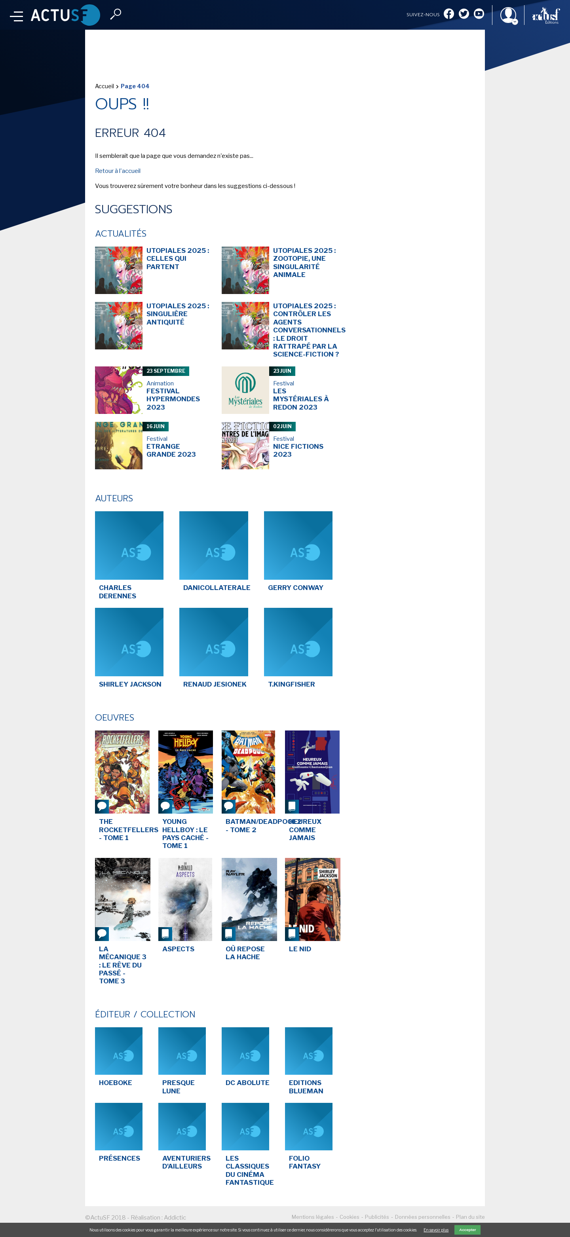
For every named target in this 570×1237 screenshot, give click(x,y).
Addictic (175, 1217)
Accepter (467, 1230)
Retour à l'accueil (118, 171)
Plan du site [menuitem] (470, 1217)
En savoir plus (436, 1230)
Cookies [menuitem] (349, 1217)
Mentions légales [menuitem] (313, 1217)
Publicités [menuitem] (377, 1217)
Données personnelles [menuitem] (422, 1217)
